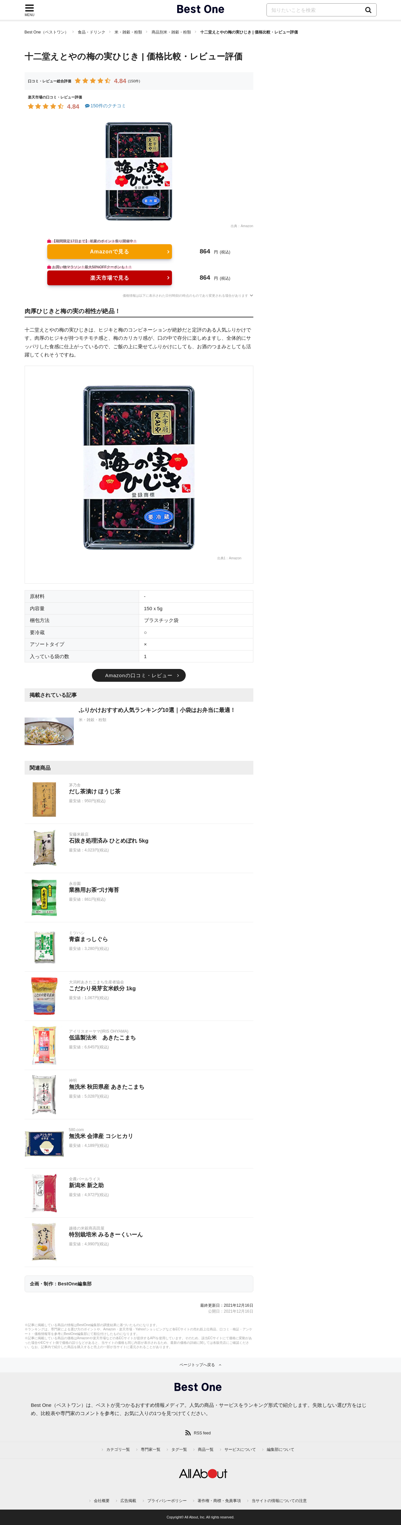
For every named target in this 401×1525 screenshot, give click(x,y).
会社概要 (102, 1500)
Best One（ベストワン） (47, 32)
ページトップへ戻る (197, 1365)
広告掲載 (128, 1500)
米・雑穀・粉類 (128, 32)
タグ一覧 (179, 1449)
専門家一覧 (150, 1449)
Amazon (247, 226)
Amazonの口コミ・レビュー (138, 675)
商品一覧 (206, 1449)
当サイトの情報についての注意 (279, 1500)
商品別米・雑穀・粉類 (171, 32)
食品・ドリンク (91, 32)
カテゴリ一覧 (118, 1449)
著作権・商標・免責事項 (219, 1500)
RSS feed (202, 1433)
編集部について (280, 1449)
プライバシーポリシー (167, 1500)
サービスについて (240, 1449)
